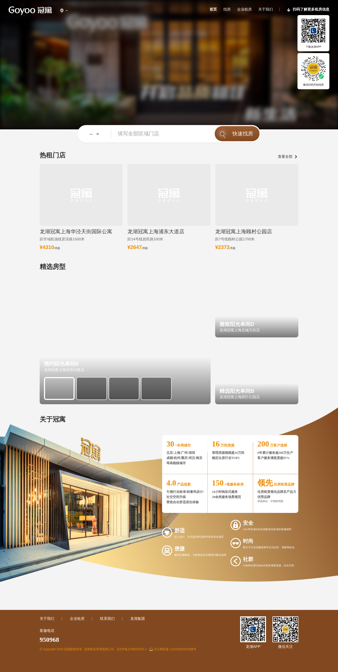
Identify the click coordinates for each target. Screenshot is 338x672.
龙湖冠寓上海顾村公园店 (243, 231)
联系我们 (107, 619)
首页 (213, 9)
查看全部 (285, 157)
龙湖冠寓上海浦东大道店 (155, 231)
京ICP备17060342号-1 (132, 649)
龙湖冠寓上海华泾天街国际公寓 (76, 231)
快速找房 (242, 133)
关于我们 (47, 619)
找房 (227, 9)
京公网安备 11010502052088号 (172, 649)
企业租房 (244, 9)
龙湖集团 (137, 619)
